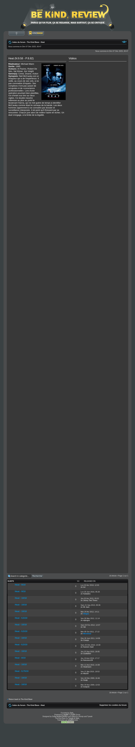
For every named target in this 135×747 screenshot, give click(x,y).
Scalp (85, 680)
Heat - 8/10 (20, 658)
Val (84, 627)
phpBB (65, 715)
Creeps (86, 640)
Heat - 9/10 (20, 585)
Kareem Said (88, 647)
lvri (84, 587)
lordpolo (86, 687)
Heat (43, 42)
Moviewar (87, 634)
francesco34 (88, 660)
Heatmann (87, 667)
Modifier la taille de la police (124, 42)
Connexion (16, 35)
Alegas (86, 614)
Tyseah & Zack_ (74, 718)
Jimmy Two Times (90, 600)
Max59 (85, 673)
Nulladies (86, 594)
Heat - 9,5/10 (21, 618)
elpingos (86, 620)
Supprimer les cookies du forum (113, 705)
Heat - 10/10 (21, 598)
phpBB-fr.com (73, 720)
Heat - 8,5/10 (21, 644)
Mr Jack (86, 607)
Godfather (87, 653)
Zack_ (72, 713)
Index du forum (18, 42)
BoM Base (36, 35)
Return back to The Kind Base (20, 699)
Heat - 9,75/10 (21, 671)
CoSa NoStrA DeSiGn (60, 716)
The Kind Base (33, 42)
